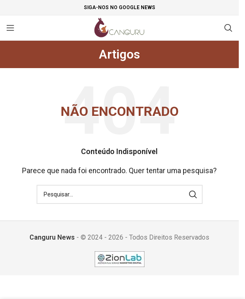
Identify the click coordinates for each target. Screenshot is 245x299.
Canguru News (52, 237)
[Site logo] (119, 27)
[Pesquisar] (228, 28)
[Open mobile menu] (10, 28)
